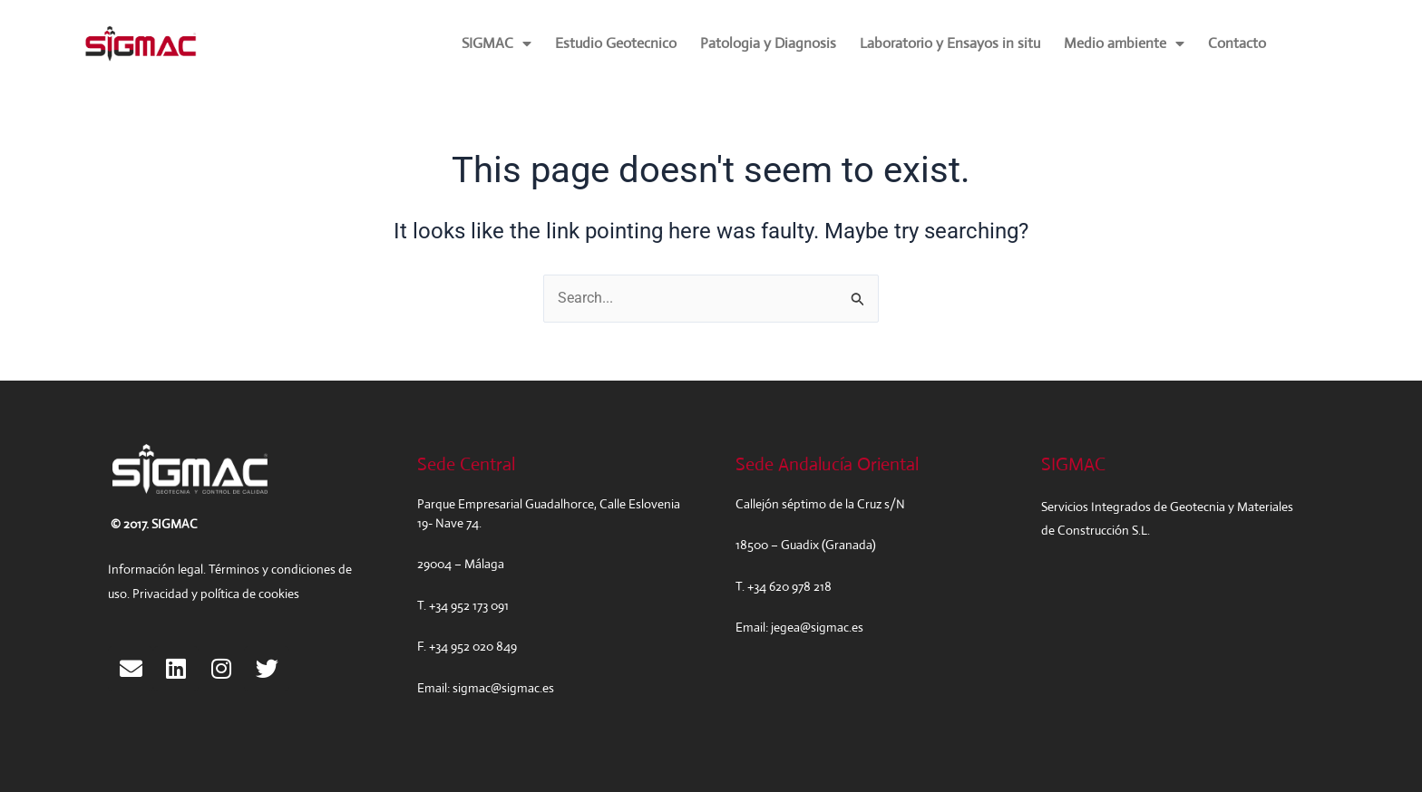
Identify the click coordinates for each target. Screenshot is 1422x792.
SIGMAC (496, 43)
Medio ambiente (1124, 43)
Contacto (1237, 43)
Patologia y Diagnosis (768, 43)
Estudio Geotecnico (616, 43)
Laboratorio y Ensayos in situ (950, 43)
